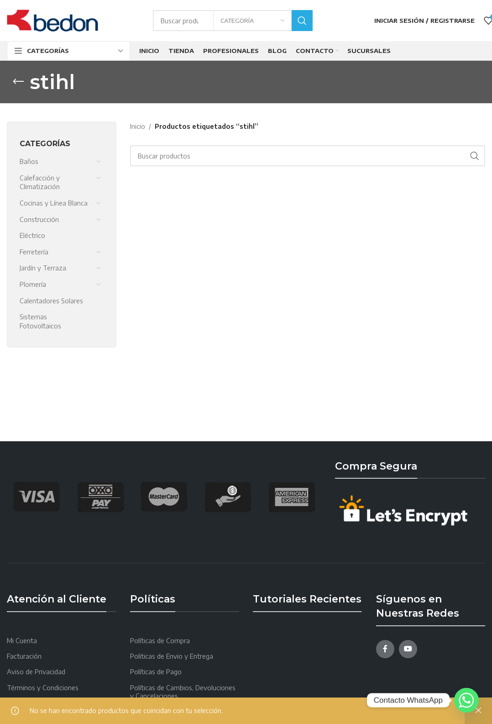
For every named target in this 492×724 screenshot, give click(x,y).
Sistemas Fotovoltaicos (40, 321)
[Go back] (18, 82)
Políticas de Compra (160, 641)
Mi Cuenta (22, 641)
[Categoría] (252, 20)
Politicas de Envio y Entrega (171, 656)
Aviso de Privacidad (36, 672)
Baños (29, 161)
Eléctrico (32, 235)
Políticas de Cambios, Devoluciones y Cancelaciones (183, 692)
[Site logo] (52, 20)
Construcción (39, 219)
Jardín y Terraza (43, 268)
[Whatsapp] (466, 700)
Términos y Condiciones (43, 688)
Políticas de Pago (156, 672)
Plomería (33, 284)
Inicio (137, 126)
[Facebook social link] (385, 649)
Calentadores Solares (51, 301)
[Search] (308, 155)
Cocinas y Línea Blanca (54, 203)
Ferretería (34, 252)
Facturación (24, 656)
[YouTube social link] (408, 649)
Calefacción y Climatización (40, 182)
